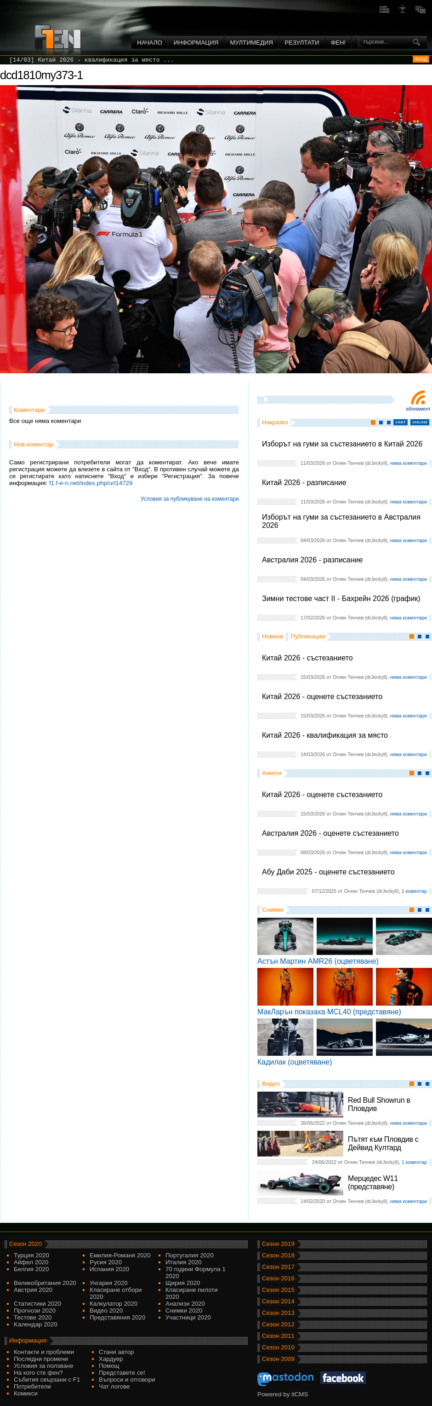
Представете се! (122, 1372)
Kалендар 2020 (35, 1324)
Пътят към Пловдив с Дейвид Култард (383, 1143)
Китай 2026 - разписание (304, 482)
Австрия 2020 (33, 1289)
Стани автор (116, 1351)
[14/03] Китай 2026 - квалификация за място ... (91, 60)
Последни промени (41, 1358)
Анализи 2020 (185, 1303)
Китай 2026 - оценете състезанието (322, 696)
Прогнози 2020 (35, 1310)
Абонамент (418, 408)
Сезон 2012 (278, 1324)
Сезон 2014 (278, 1301)
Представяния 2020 (117, 1317)
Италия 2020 (183, 1262)
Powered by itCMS (282, 1394)
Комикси (26, 1393)
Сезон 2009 (278, 1358)
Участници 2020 (188, 1317)
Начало (149, 42)
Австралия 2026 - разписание (312, 560)
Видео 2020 (106, 1310)
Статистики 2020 (37, 1303)
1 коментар (414, 891)
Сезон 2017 (278, 1266)
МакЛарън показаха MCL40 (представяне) (329, 1012)
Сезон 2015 (278, 1289)
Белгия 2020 (31, 1269)
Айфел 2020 (31, 1262)
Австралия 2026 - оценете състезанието (330, 833)
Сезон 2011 (278, 1335)
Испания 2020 (109, 1269)
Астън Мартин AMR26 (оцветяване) (318, 961)
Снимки (273, 909)
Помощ (109, 1365)
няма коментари (408, 463)
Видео (271, 1083)
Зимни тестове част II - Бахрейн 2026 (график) (341, 598)
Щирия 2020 (182, 1282)
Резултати (301, 42)
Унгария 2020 (109, 1282)
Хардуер (111, 1358)
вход (421, 59)
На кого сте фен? (38, 1372)
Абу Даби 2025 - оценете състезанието (328, 872)
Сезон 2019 (278, 1243)
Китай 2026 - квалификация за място (325, 735)
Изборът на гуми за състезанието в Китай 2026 (342, 444)
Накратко (275, 422)
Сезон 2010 (278, 1347)
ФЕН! (338, 42)
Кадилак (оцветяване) (294, 1062)
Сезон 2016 (278, 1278)
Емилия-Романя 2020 (120, 1255)
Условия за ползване (44, 1365)
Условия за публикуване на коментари (190, 499)
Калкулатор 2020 (113, 1303)
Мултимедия (251, 42)
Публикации (307, 636)
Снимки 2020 (183, 1310)
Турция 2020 (31, 1255)
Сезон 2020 (25, 1243)
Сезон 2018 (278, 1255)
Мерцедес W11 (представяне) (373, 1183)
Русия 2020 (106, 1262)
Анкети (272, 773)
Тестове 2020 (33, 1317)
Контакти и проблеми (44, 1351)
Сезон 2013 (278, 1312)
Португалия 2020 (189, 1255)
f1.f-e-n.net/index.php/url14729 (91, 483)
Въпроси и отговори (127, 1379)
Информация (196, 42)
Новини (272, 636)
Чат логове (114, 1386)
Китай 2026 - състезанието (307, 658)
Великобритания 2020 (45, 1282)
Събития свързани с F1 (47, 1379)
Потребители (32, 1386)
